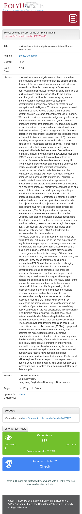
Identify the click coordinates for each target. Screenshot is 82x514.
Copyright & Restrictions (55, 500)
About (11, 500)
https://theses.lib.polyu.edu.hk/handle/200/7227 (46, 418)
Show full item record (15, 428)
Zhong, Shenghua (28, 55)
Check (45, 466)
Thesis (22, 394)
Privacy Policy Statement (29, 500)
